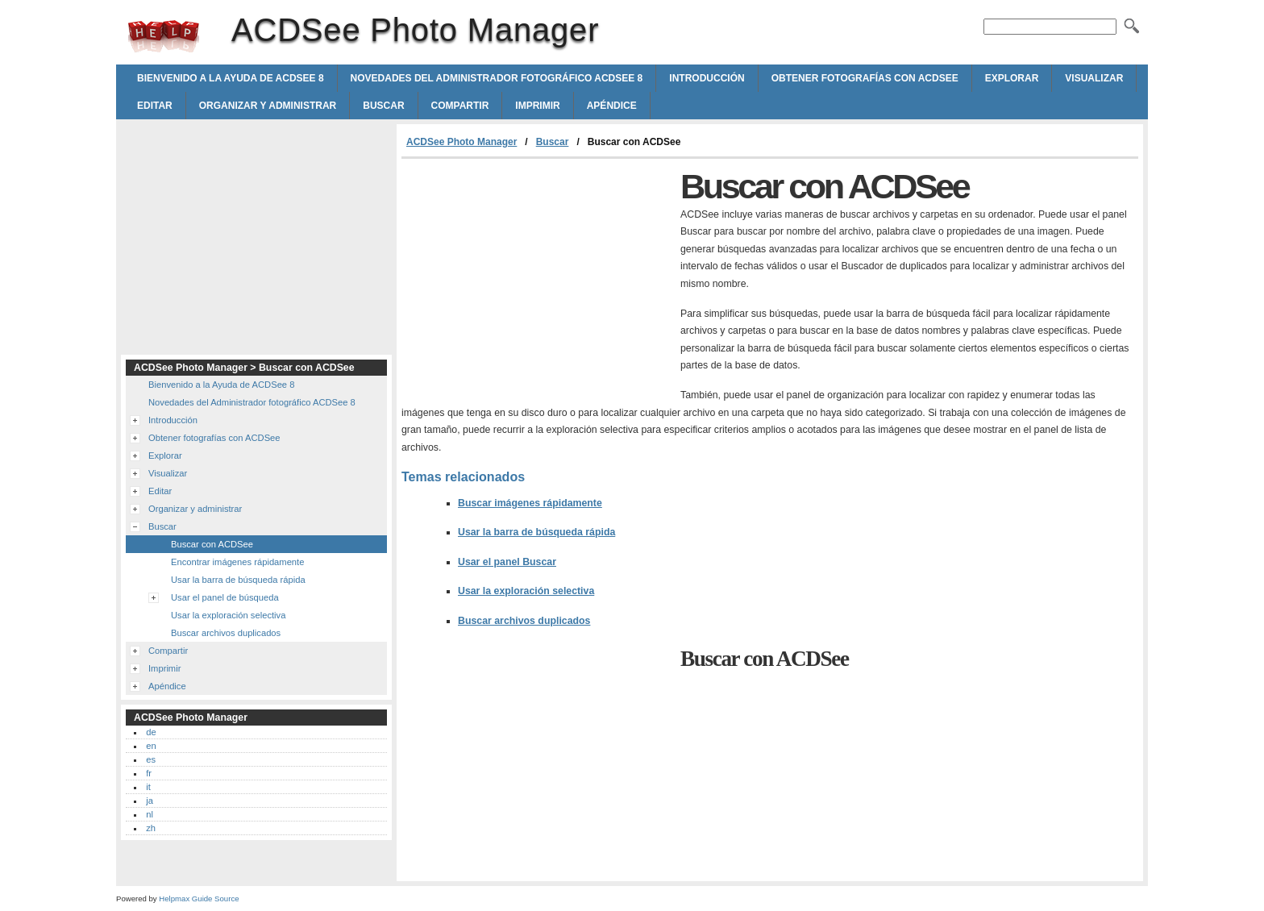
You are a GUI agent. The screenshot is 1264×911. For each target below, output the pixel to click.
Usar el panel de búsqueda (225, 597)
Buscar (383, 105)
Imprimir (537, 105)
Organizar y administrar (267, 105)
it (148, 787)
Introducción (706, 78)
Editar (155, 105)
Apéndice (612, 105)
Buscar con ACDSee (212, 544)
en (151, 746)
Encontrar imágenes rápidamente (237, 562)
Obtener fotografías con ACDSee (864, 78)
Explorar (1012, 78)
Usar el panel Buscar (507, 562)
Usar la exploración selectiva (526, 591)
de (151, 732)
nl (149, 814)
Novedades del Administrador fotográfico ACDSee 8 (497, 78)
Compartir (460, 105)
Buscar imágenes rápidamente (530, 503)
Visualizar (1094, 78)
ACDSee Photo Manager (163, 36)
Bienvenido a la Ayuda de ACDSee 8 (230, 78)
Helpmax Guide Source (199, 898)
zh (151, 828)
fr (149, 773)
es (151, 759)
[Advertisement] (536, 280)
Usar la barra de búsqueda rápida (536, 532)
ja (149, 800)
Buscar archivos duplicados (524, 620)
